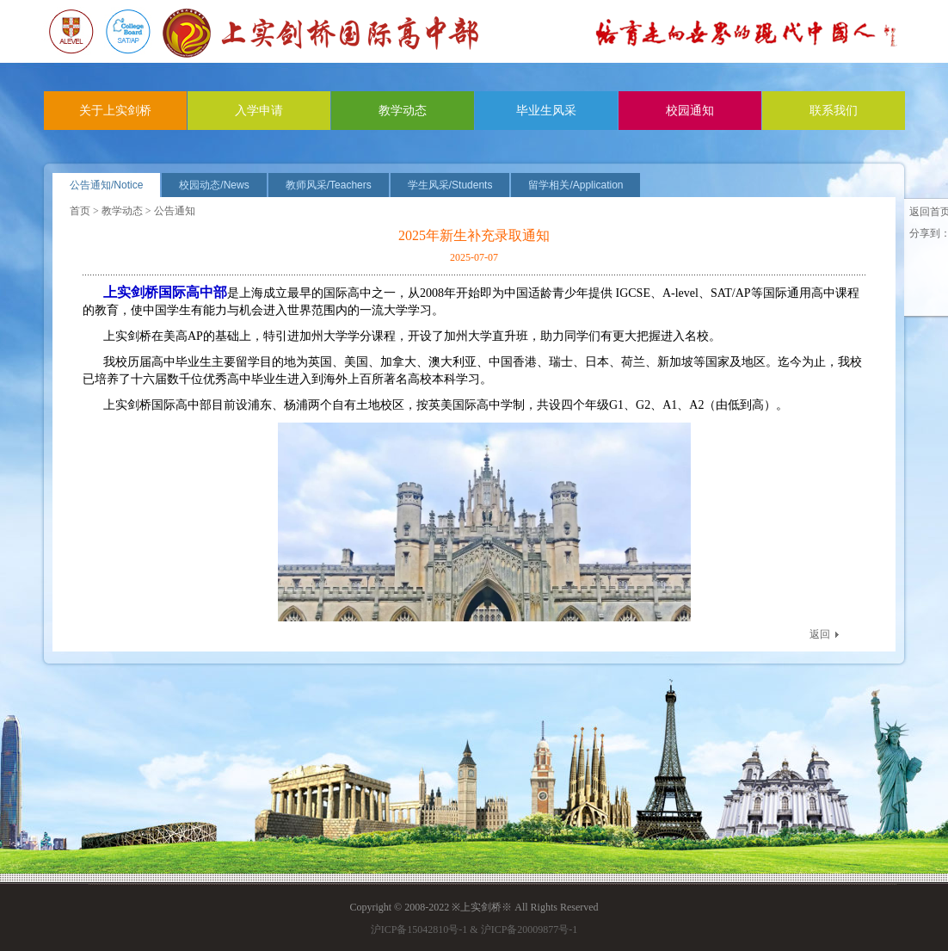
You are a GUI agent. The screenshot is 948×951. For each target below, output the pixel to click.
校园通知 (690, 110)
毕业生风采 (546, 110)
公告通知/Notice (106, 185)
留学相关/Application (575, 185)
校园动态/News (214, 185)
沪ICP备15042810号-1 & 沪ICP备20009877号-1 (474, 929)
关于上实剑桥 (115, 110)
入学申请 (259, 110)
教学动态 (403, 110)
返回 (819, 634)
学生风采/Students (450, 185)
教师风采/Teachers (329, 185)
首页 (80, 211)
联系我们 (833, 110)
